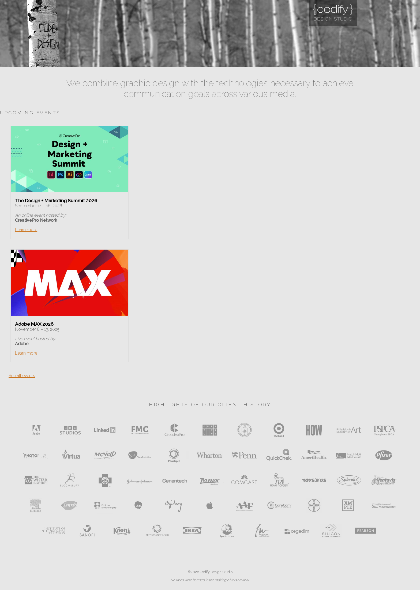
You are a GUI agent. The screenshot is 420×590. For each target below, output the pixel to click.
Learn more (26, 229)
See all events (22, 375)
